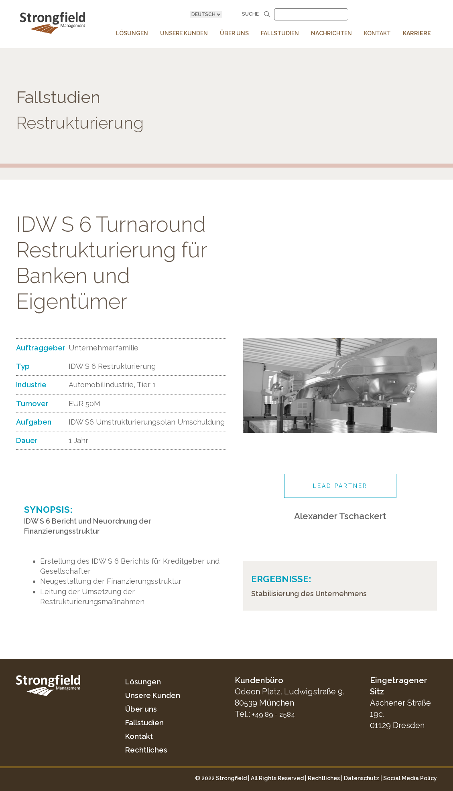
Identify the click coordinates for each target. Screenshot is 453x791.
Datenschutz (361, 778)
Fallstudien (147, 722)
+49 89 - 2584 (276, 714)
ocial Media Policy (412, 778)
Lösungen (145, 681)
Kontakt (140, 736)
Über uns (142, 709)
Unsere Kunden (155, 695)
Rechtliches (148, 750)
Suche (256, 14)
